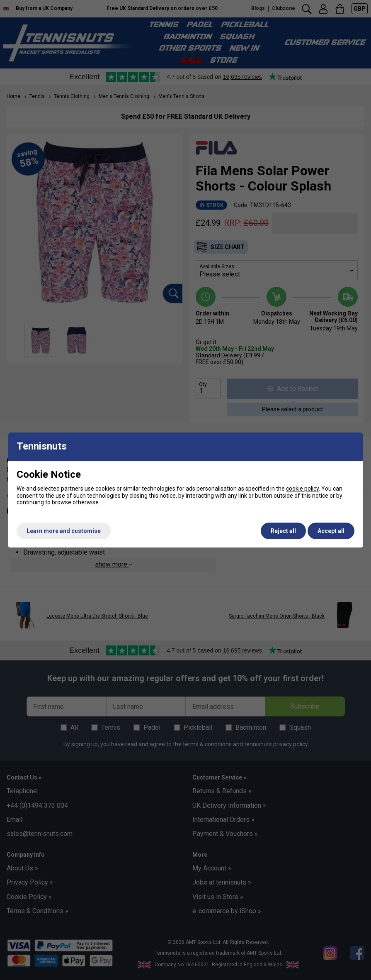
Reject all (283, 531)
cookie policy (302, 488)
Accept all (331, 531)
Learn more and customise (64, 531)
